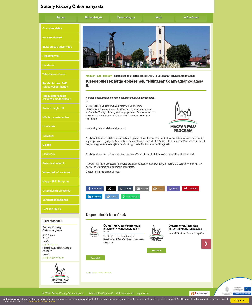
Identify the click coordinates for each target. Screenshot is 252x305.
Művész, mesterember (55, 117)
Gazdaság (48, 65)
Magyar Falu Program (55, 181)
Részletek (95, 258)
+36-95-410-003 (50, 244)
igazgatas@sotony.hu (53, 257)
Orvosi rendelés (52, 28)
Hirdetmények (50, 56)
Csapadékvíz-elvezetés (56, 190)
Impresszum (143, 293)
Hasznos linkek (51, 209)
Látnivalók (48, 126)
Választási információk (56, 172)
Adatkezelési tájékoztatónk (42, 301)
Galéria (46, 144)
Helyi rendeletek (52, 37)
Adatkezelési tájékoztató (101, 293)
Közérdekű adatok (53, 163)
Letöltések (48, 154)
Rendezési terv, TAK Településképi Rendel (55, 85)
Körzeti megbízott (53, 108)
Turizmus (48, 135)
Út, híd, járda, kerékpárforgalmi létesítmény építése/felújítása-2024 (122, 228)
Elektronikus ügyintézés (57, 46)
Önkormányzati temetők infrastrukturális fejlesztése (185, 227)
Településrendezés (53, 74)
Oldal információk (125, 293)
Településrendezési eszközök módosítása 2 (56, 97)
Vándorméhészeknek (55, 200)
